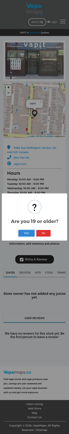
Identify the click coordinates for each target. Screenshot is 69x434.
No (43, 233)
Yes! (26, 233)
